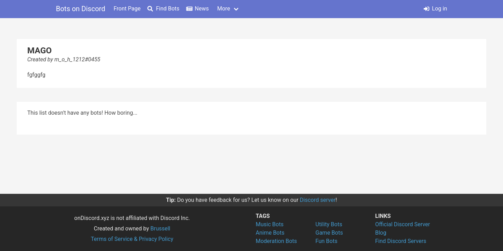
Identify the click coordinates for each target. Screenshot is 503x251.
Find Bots (163, 8)
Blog (380, 232)
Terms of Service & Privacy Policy (132, 239)
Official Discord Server (402, 224)
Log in (435, 8)
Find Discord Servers (400, 241)
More (223, 8)
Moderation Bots (276, 241)
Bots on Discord (80, 9)
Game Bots (329, 232)
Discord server (317, 200)
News (198, 8)
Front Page (127, 8)
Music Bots (270, 224)
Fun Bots (326, 241)
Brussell (160, 228)
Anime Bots (270, 232)
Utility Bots (328, 224)
